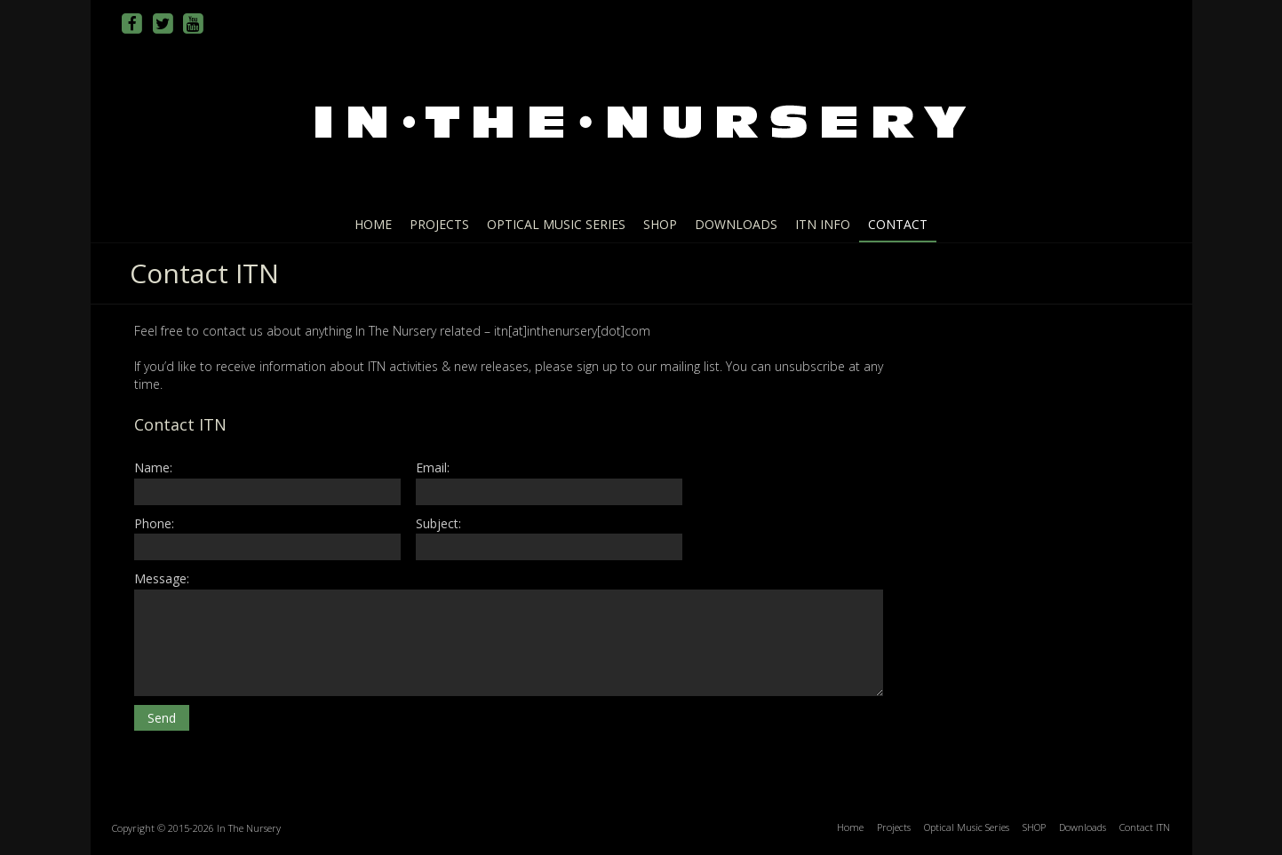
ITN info (822, 224)
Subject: (549, 537)
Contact (898, 224)
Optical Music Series (556, 224)
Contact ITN (1144, 827)
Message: (508, 632)
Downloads (736, 224)
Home (373, 224)
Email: (549, 481)
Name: (267, 481)
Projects (439, 224)
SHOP (660, 224)
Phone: (267, 537)
